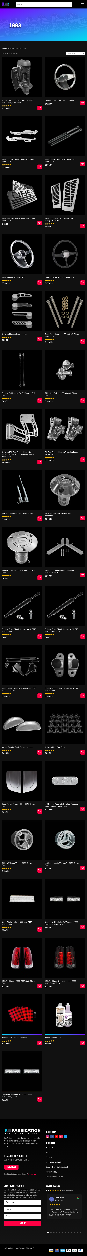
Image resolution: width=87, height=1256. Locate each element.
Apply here (32, 1174)
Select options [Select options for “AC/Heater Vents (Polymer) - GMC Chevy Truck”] (82, 868)
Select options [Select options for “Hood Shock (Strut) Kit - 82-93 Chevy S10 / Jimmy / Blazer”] (39, 695)
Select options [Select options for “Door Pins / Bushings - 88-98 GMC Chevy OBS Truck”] (82, 341)
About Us (49, 1148)
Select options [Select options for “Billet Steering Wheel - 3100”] (39, 282)
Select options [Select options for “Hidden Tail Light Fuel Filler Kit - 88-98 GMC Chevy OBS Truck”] (39, 107)
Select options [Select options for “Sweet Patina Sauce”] (82, 1043)
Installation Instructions (55, 1162)
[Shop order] (75, 53)
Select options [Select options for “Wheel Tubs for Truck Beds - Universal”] (39, 752)
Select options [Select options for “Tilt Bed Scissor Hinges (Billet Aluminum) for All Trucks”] (82, 459)
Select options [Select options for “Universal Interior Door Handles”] (39, 339)
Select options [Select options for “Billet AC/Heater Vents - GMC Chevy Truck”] (39, 870)
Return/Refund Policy (54, 1177)
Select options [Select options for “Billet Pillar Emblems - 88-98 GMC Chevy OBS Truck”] (39, 223)
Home (4, 48)
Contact (49, 1157)
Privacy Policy (51, 1172)
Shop (48, 1152)
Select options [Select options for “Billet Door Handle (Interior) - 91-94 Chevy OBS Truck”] (82, 575)
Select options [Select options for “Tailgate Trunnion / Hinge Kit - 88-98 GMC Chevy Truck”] (82, 695)
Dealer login (11, 1167)
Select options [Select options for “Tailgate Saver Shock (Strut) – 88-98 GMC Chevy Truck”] (39, 636)
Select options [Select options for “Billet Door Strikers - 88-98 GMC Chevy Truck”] (82, 400)
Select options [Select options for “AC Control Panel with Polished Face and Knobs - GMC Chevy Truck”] (82, 809)
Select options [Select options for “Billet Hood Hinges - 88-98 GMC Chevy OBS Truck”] (39, 166)
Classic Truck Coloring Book (57, 1167)
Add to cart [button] (82, 164)
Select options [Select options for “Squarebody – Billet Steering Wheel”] (82, 103)
